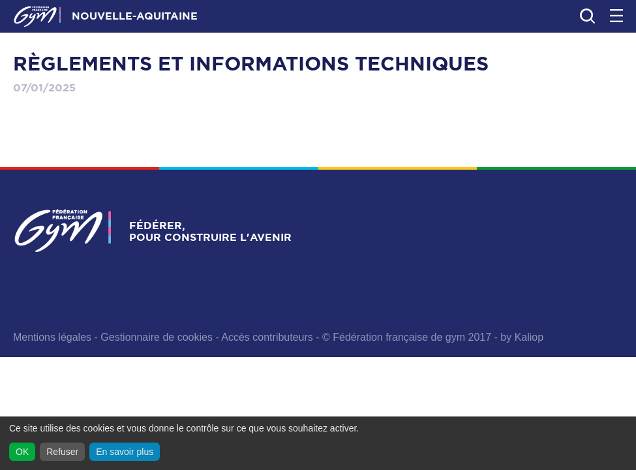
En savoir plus (124, 451)
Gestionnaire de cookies (156, 337)
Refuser (62, 451)
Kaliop (529, 337)
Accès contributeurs (267, 337)
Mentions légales (52, 337)
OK (22, 451)
